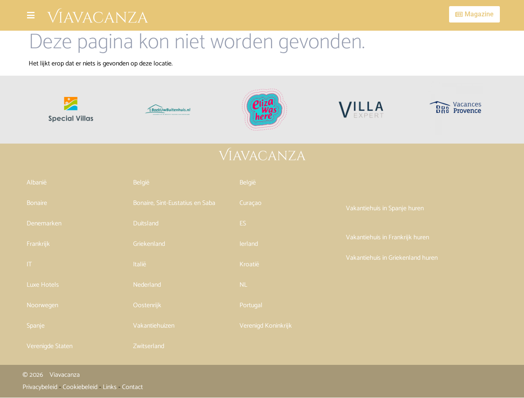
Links (110, 387)
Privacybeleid (40, 387)
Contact (132, 387)
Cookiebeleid (80, 387)
